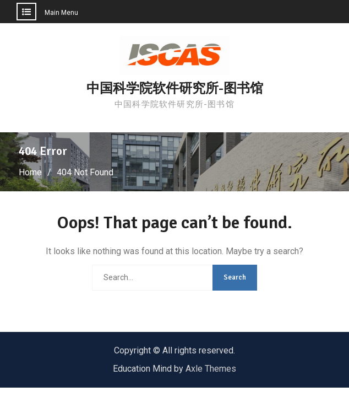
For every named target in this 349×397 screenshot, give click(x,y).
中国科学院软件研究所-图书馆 (174, 88)
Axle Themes (211, 368)
